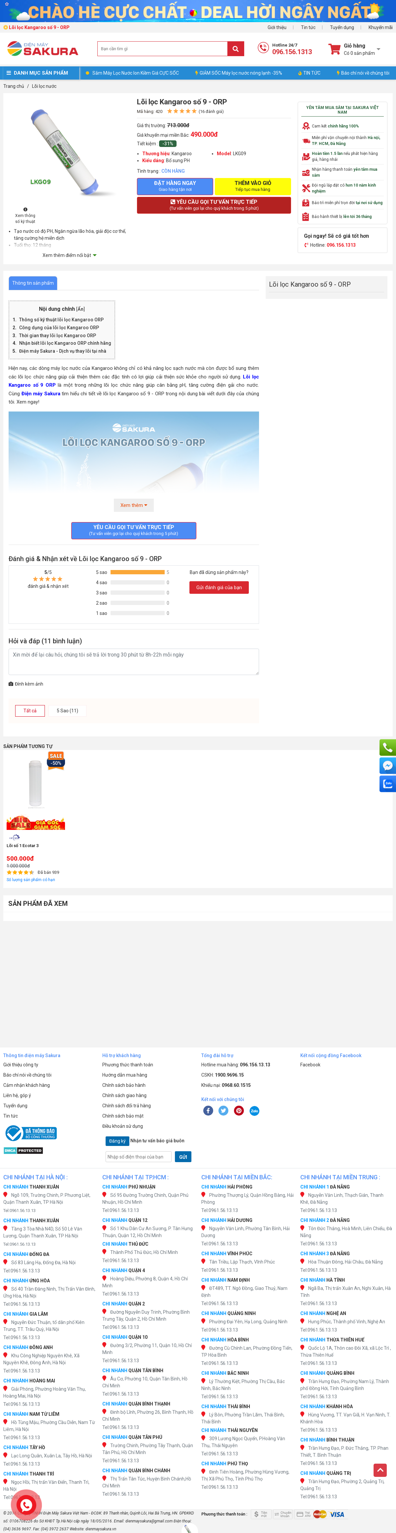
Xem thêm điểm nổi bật (67, 255)
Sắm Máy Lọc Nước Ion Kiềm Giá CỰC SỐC (135, 73)
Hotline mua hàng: (235, 1064)
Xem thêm (133, 505)
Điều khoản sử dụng (122, 1126)
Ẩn (80, 309)
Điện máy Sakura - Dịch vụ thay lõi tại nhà (62, 351)
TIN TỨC (309, 73)
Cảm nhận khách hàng (26, 1085)
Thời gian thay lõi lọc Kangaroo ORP (58, 335)
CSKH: (222, 1075)
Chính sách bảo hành (124, 1085)
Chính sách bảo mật (123, 1116)
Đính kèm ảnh (26, 684)
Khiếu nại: (226, 1085)
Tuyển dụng (342, 27)
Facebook (310, 1064)
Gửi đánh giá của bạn (219, 587)
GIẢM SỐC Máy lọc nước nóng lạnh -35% (238, 73)
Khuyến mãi (381, 27)
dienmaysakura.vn (100, 1529)
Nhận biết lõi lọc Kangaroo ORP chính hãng (65, 343)
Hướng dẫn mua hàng (124, 1075)
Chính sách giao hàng (124, 1095)
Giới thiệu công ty (20, 1064)
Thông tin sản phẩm (33, 283)
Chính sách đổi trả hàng (126, 1105)
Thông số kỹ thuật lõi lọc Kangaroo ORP (62, 319)
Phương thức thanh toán (127, 1064)
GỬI (183, 1157)
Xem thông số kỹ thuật (25, 216)
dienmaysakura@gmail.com (149, 1521)
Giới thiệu (277, 27)
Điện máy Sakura (40, 394)
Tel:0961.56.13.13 (19, 1210)
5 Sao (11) (67, 710)
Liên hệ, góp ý (17, 1095)
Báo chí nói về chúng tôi (363, 73)
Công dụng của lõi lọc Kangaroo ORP (59, 327)
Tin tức (308, 27)
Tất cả (30, 710)
